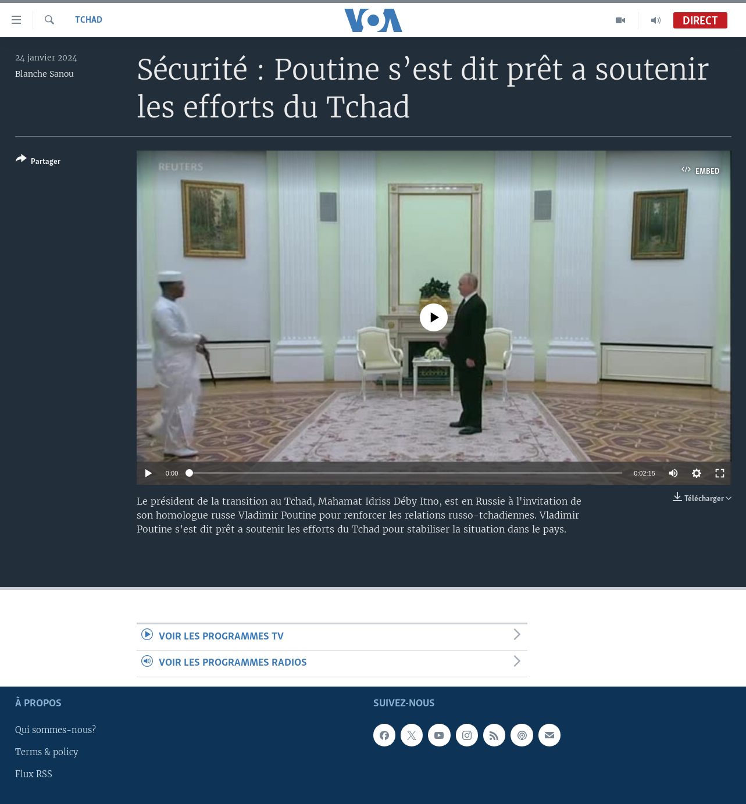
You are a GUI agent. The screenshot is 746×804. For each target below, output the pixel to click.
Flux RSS (33, 774)
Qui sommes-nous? (55, 730)
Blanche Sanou (44, 74)
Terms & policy (46, 752)
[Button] (38, 162)
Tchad (88, 20)
